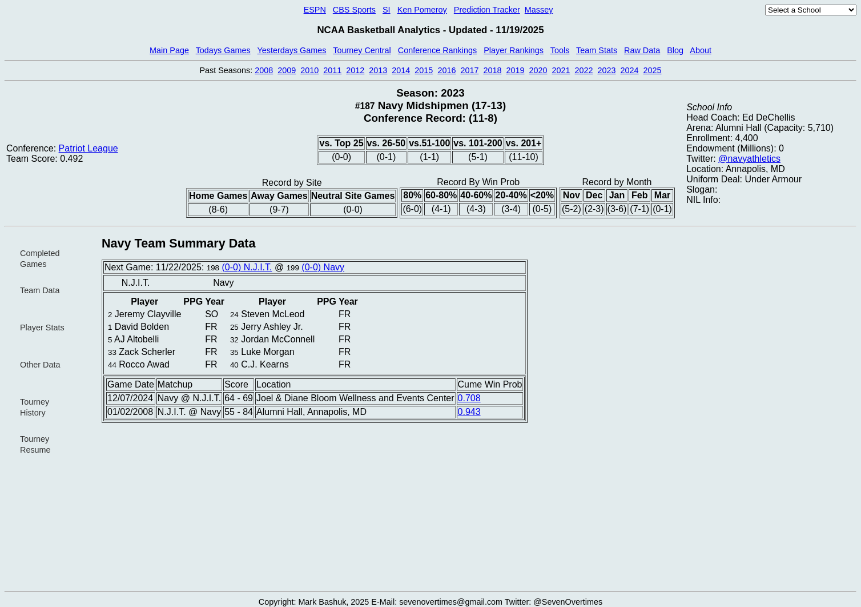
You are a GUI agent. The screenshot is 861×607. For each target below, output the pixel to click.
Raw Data (642, 50)
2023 (606, 70)
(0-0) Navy (322, 267)
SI (387, 9)
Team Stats (596, 50)
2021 (561, 70)
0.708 (469, 398)
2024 (630, 70)
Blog (675, 50)
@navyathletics (749, 158)
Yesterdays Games (291, 50)
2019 (515, 70)
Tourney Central (362, 50)
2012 (355, 70)
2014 (401, 70)
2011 (332, 70)
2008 (264, 70)
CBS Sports (354, 9)
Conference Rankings (437, 50)
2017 (469, 70)
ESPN (315, 9)
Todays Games (223, 50)
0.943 (469, 412)
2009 (286, 70)
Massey (539, 9)
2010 (309, 70)
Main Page (169, 50)
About (700, 50)
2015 (424, 70)
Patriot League (88, 148)
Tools (560, 50)
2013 (378, 70)
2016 (446, 70)
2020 (538, 70)
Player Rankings (514, 50)
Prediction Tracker (487, 9)
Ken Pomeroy (422, 9)
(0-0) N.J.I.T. (247, 267)
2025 (652, 70)
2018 (492, 70)
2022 (583, 70)
